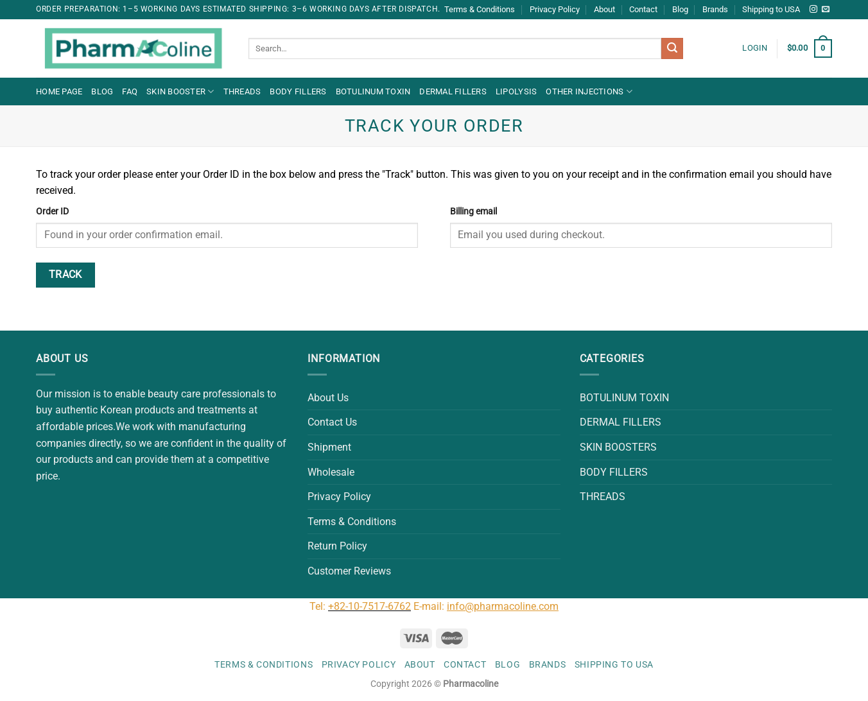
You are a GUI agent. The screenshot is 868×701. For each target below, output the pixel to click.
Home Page (59, 91)
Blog (680, 9)
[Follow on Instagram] (813, 9)
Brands (715, 9)
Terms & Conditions (479, 9)
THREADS (242, 91)
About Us (328, 398)
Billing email (473, 211)
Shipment (329, 447)
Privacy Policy (555, 9)
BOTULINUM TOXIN (373, 91)
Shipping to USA (771, 9)
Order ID (52, 211)
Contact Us (332, 422)
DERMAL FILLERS (453, 91)
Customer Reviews (349, 571)
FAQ (129, 91)
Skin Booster (180, 91)
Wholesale (331, 472)
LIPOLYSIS (516, 91)
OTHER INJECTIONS (589, 91)
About (604, 9)
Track (65, 275)
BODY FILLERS (298, 91)
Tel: (318, 606)
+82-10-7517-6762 (369, 606)
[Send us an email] (825, 9)
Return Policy (337, 546)
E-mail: (486, 606)
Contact (643, 9)
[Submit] (672, 49)
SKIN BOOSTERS (618, 447)
